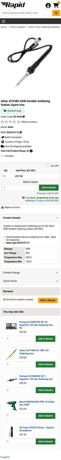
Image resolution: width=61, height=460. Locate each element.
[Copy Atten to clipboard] (21, 132)
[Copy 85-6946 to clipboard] (24, 117)
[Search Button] (56, 13)
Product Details (11, 217)
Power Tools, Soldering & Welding (44, 27)
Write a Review (47, 300)
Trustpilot (5, 457)
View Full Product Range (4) (17, 151)
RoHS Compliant (11, 137)
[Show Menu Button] (3, 21)
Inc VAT (30, 165)
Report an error (10, 207)
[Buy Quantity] (20, 188)
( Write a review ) (29, 122)
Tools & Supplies (18, 27)
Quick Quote (10, 280)
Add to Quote (30, 182)
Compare (7, 156)
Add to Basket (49, 187)
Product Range (11, 272)
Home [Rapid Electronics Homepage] (4, 27)
